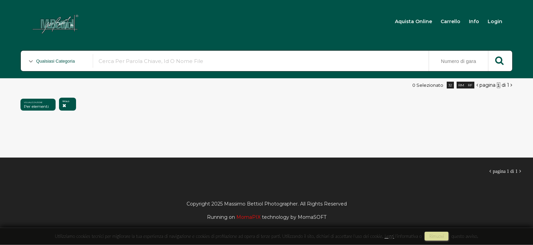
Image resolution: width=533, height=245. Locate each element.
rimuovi (436, 236)
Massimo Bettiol (120, 21)
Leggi (389, 236)
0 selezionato (427, 85)
